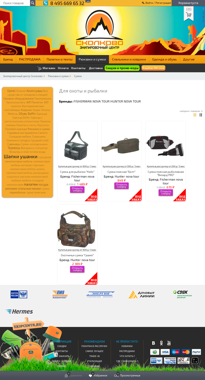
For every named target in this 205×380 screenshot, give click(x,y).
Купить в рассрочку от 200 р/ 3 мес (166, 166)
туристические (36, 192)
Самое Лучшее (94, 351)
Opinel (11, 90)
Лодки (36, 110)
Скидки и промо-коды (122, 68)
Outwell (21, 90)
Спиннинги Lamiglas (18, 140)
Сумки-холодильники (34, 144)
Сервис (61, 366)
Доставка (96, 68)
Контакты (78, 68)
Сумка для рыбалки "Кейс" (77, 171)
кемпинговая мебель (19, 161)
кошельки (13, 176)
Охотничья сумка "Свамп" (77, 255)
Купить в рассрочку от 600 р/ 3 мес (77, 166)
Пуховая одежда (16, 129)
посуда (43, 184)
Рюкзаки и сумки (92, 59)
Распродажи (127, 351)
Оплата (63, 68)
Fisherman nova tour (91, 101)
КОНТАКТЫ (62, 351)
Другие (189, 59)
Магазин (46, 68)
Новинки (94, 366)
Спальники (38, 136)
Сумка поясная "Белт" (122, 171)
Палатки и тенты (59, 59)
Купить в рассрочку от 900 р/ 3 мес (77, 249)
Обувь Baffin (27, 113)
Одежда (41, 113)
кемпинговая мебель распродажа (27, 172)
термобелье (17, 192)
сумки (45, 188)
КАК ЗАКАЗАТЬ (62, 356)
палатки (31, 184)
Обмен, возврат (61, 361)
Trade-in (94, 356)
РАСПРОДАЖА (29, 59)
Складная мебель (20, 136)
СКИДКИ (61, 346)
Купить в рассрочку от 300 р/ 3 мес (122, 166)
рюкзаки (11, 188)
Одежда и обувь (164, 59)
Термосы (14, 148)
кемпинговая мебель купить (27, 169)
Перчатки (43, 125)
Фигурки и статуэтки (34, 148)
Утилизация (94, 361)
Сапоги (42, 132)
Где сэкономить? (127, 361)
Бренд (8, 59)
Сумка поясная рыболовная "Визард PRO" (166, 173)
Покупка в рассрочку (94, 346)
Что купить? (127, 356)
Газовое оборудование (19, 98)
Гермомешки (43, 98)
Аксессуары (34, 90)
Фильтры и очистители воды (27, 151)
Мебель (13, 113)
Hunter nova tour (125, 101)
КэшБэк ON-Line (153, 68)
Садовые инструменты (22, 132)
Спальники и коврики (129, 59)
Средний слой (39, 140)
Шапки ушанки (20, 156)
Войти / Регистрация (158, 2)
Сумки (78, 76)
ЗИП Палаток (34, 102)
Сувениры (13, 144)
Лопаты (45, 110)
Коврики (26, 110)
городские (44, 157)
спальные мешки (29, 188)
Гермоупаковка (15, 102)
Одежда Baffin (21, 117)
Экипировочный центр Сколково (23, 76)
